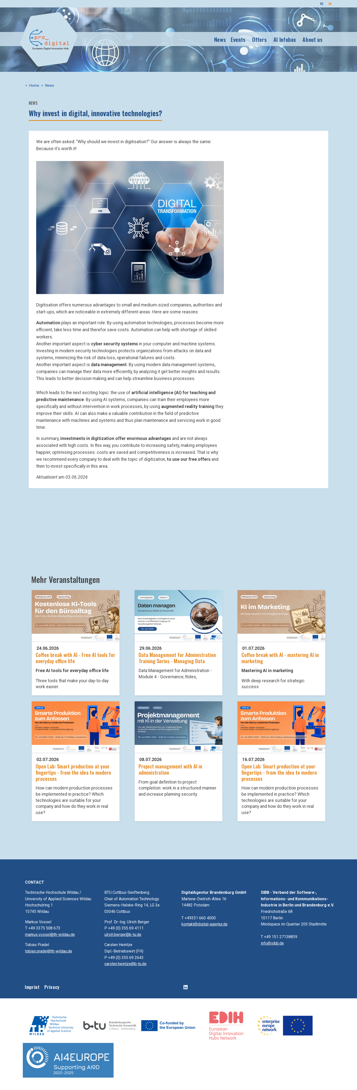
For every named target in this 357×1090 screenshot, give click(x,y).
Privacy (51, 986)
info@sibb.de (272, 943)
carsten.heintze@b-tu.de (125, 963)
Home (34, 85)
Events (238, 39)
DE (321, 3)
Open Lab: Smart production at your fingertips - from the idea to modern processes (73, 772)
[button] (130, 227)
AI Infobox (284, 39)
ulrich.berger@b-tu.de (122, 934)
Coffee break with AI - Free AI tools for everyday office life (75, 658)
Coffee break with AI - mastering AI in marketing (280, 658)
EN (330, 3)
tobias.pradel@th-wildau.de (48, 951)
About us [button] (312, 39)
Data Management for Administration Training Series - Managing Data (177, 658)
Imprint (32, 986)
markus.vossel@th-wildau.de (50, 934)
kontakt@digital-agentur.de (204, 924)
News (220, 39)
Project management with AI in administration (170, 769)
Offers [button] (259, 39)
